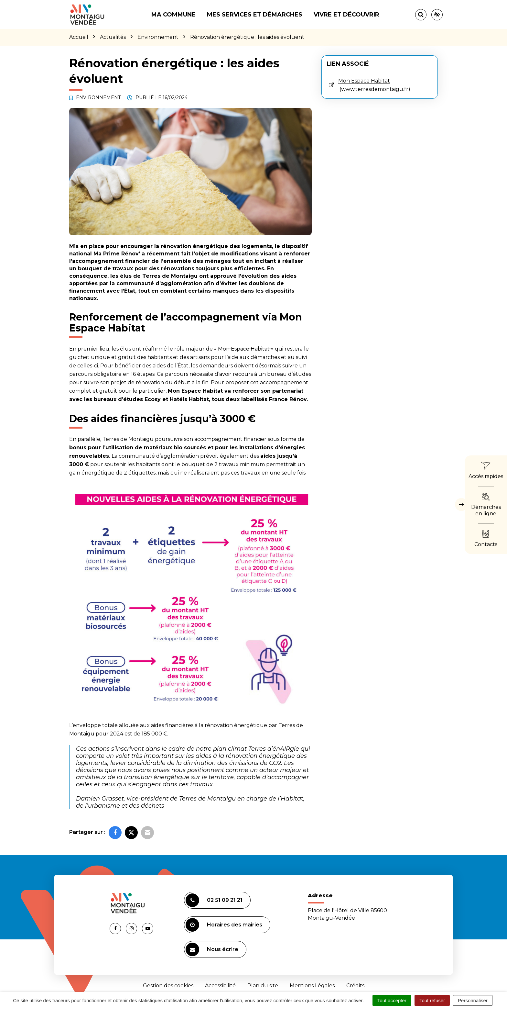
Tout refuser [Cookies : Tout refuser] (432, 1000)
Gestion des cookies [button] (168, 985)
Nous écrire (212, 949)
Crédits (355, 985)
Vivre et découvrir (346, 14)
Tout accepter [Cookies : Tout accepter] (391, 1000)
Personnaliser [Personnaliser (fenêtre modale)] (473, 1000)
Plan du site (262, 985)
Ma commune (173, 14)
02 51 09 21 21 (214, 900)
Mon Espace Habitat (244, 349)
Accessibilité (220, 985)
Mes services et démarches (254, 14)
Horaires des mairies (224, 925)
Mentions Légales (312, 985)
